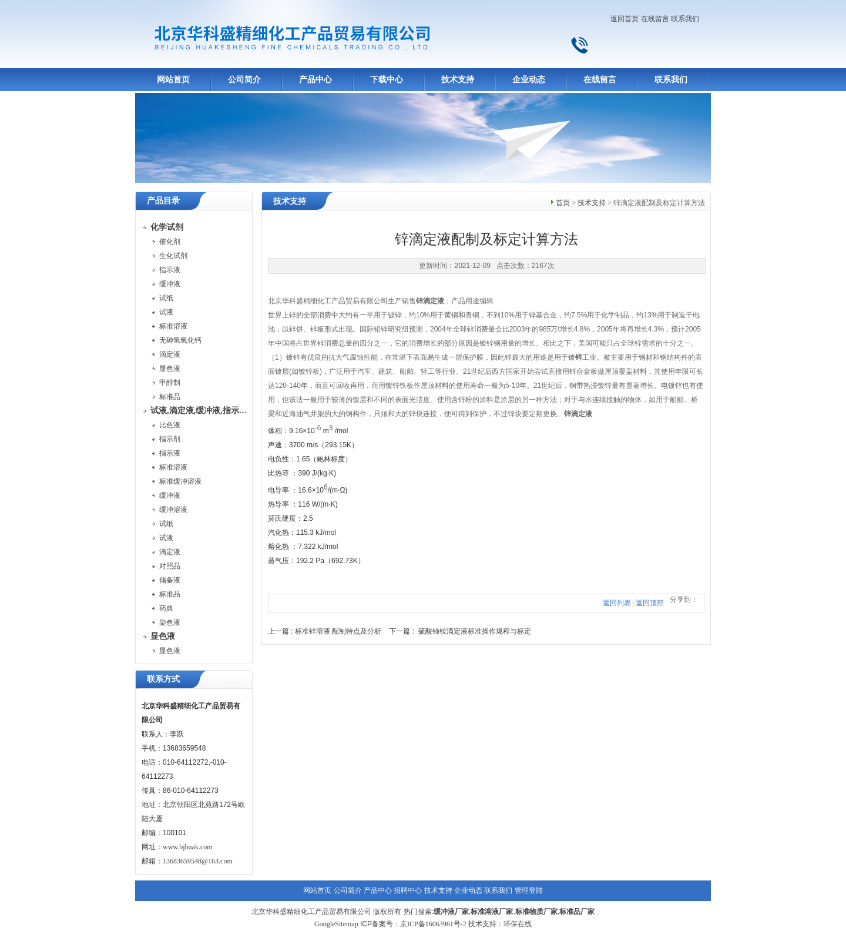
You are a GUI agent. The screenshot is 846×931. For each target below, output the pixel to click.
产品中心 (315, 79)
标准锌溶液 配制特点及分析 (338, 631)
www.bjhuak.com (188, 847)
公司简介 (244, 79)
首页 (563, 203)
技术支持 (457, 79)
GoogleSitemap (336, 924)
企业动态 (528, 79)
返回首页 (624, 19)
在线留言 (655, 19)
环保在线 (517, 924)
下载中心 (386, 79)
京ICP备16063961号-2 (433, 924)
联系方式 (163, 679)
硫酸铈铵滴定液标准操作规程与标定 (474, 631)
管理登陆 (529, 890)
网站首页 (173, 79)
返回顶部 (650, 603)
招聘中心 (408, 890)
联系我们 (685, 19)
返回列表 (617, 603)
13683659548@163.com (198, 861)
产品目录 (163, 200)
